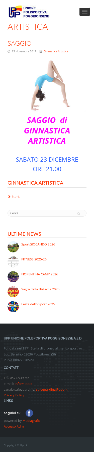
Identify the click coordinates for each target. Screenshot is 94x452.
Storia (14, 196)
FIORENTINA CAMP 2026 (39, 274)
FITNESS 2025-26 (34, 259)
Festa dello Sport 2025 (38, 304)
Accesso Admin (15, 426)
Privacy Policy (14, 395)
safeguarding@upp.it (51, 389)
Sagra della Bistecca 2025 (40, 289)
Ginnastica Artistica (56, 51)
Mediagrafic (31, 420)
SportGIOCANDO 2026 (38, 244)
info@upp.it (23, 383)
